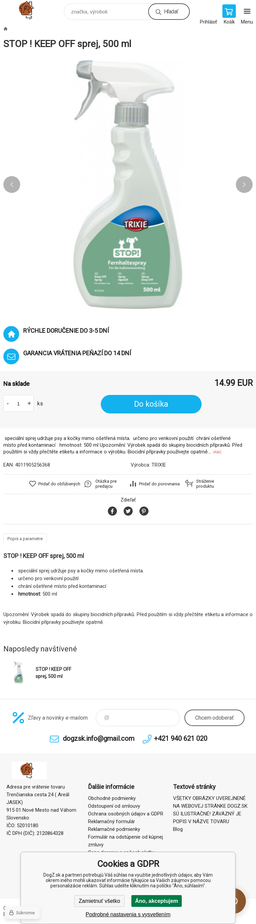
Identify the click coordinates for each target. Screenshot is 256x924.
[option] (128, 184)
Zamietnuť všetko (99, 901)
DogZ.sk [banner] (33, 10)
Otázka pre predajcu (106, 484)
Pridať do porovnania (159, 483)
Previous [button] (11, 184)
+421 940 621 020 (180, 738)
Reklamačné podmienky (114, 829)
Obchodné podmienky (112, 798)
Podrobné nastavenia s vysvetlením (128, 914)
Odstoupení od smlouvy (114, 806)
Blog (178, 829)
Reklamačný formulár (111, 821)
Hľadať (171, 11)
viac (217, 452)
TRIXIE (159, 465)
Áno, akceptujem (156, 901)
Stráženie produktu (205, 484)
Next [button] (244, 184)
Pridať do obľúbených (59, 483)
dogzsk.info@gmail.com (98, 738)
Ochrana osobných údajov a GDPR (125, 814)
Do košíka (151, 404)
